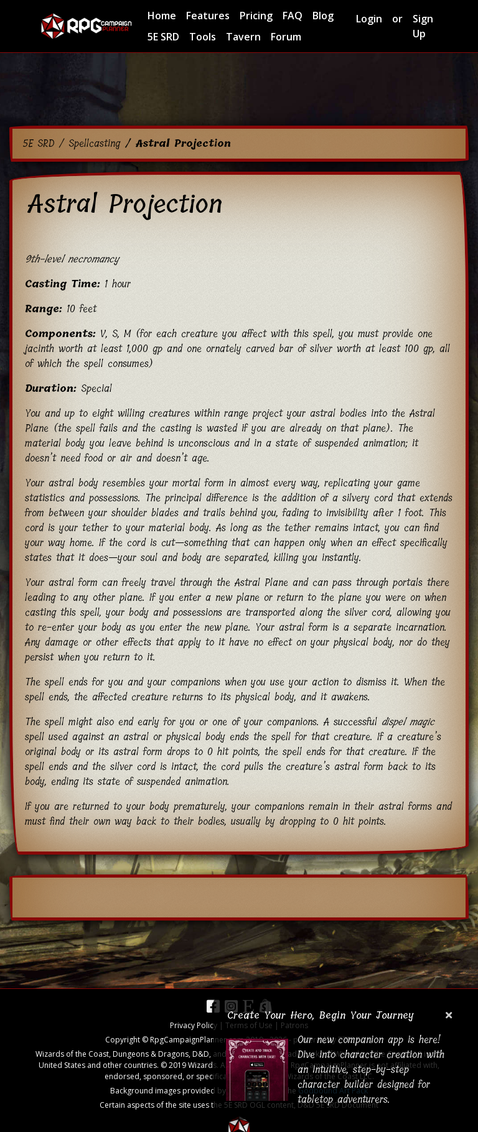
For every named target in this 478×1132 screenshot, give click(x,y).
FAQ (292, 15)
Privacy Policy (193, 1025)
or (397, 19)
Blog (323, 15)
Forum (286, 37)
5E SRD (163, 37)
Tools (202, 37)
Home (162, 15)
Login (369, 19)
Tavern (243, 37)
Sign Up (423, 26)
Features (208, 15)
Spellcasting (94, 143)
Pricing (256, 15)
